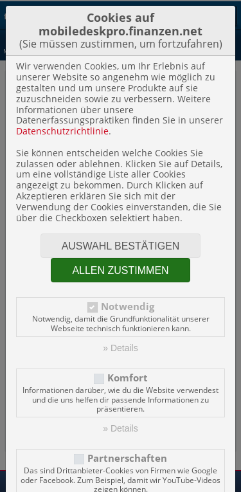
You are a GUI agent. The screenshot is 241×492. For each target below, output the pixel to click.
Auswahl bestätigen (121, 246)
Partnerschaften (127, 458)
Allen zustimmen (120, 270)
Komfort (127, 378)
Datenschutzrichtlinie (62, 131)
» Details (120, 348)
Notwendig (127, 306)
